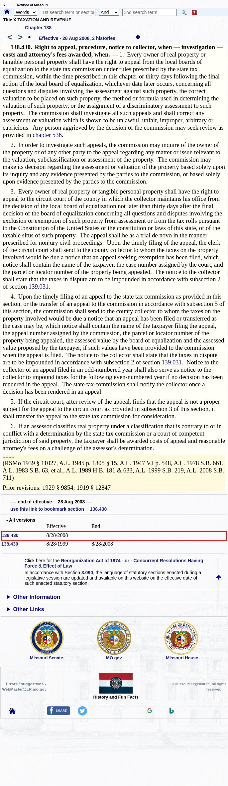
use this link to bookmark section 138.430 (58, 509)
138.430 (10, 535)
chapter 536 (47, 134)
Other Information (36, 597)
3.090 (87, 572)
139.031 (39, 286)
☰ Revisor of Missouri (27, 5)
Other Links (28, 609)
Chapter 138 (38, 27)
